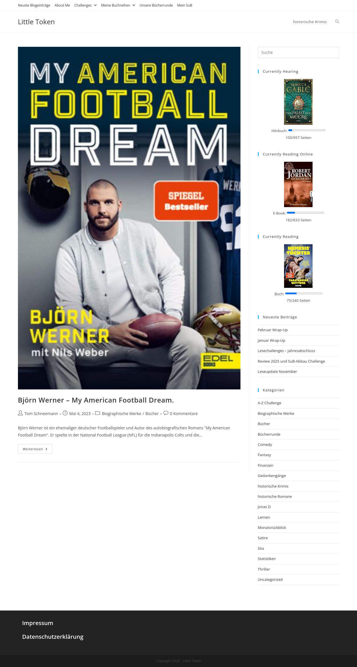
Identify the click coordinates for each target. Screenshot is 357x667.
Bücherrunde (269, 434)
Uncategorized (270, 579)
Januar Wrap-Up (271, 340)
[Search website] (337, 21)
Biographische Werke (121, 413)
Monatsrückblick (272, 527)
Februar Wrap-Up (273, 329)
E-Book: (279, 213)
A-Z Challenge (269, 402)
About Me (62, 5)
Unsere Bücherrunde (156, 5)
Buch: (279, 293)
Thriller (264, 569)
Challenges (85, 5)
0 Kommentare (184, 413)
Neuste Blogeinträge (34, 5)
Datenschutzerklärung (52, 636)
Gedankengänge (272, 475)
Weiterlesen (35, 449)
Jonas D (264, 506)
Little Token (36, 21)
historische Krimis (273, 486)
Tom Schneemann (41, 413)
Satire (263, 537)
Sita (261, 548)
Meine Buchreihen (118, 5)
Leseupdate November (277, 371)
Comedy (265, 444)
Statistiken (267, 558)
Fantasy (264, 454)
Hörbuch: (279, 130)
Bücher (152, 413)
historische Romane (275, 496)
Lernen (264, 517)
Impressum (37, 623)
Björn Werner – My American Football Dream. (96, 400)
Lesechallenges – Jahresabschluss (286, 350)
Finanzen (266, 465)
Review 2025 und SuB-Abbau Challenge (291, 361)
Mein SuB (184, 5)
